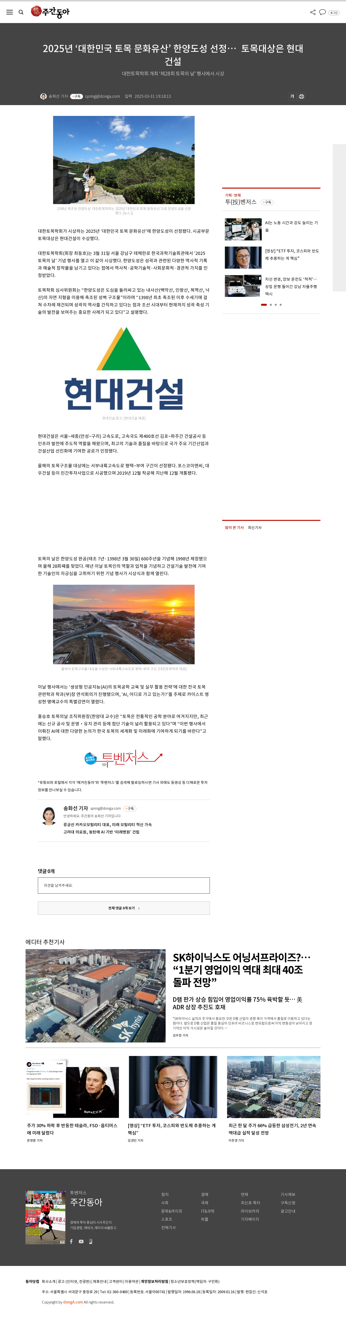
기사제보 (288, 1194)
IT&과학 (208, 1211)
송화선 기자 (75, 808)
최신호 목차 (250, 1203)
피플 (204, 1219)
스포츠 (166, 1219)
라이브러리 (250, 1211)
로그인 (334, 12)
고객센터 (116, 1282)
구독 (77, 96)
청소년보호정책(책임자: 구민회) (195, 1282)
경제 (204, 1194)
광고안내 (288, 1211)
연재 (244, 1194)
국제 (204, 1203)
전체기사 (168, 1227)
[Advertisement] (111, 515)
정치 (165, 1194)
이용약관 (132, 1282)
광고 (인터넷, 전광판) (74, 1282)
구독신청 (288, 1203)
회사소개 (49, 1282)
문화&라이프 (171, 1211)
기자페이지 (250, 1219)
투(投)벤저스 (241, 202)
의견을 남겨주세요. (58, 885)
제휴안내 (100, 1282)
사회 (165, 1203)
